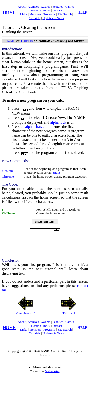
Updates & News (53, 18)
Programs (49, 14)
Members (35, 14)
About (22, 6)
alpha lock (58, 122)
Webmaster (52, 371)
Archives (33, 6)
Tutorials (34, 18)
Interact (57, 10)
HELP (82, 12)
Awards (45, 6)
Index (46, 10)
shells (56, 172)
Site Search (65, 14)
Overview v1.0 (25, 313)
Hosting (36, 10)
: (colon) (7, 170)
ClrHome (8, 176)
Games (69, 6)
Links (23, 14)
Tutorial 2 (69, 313)
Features (58, 6)
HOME (9, 12)
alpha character (36, 127)
